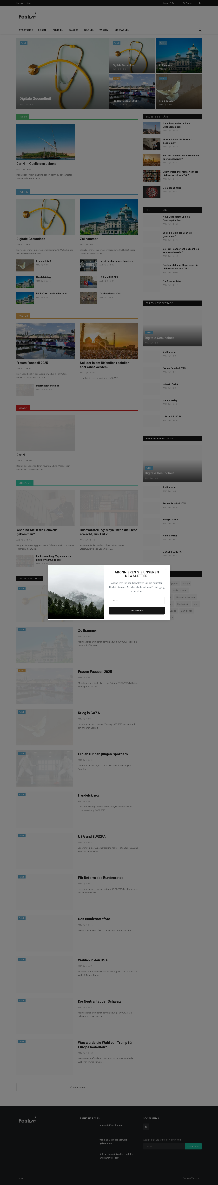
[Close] (166, 569)
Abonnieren (137, 610)
